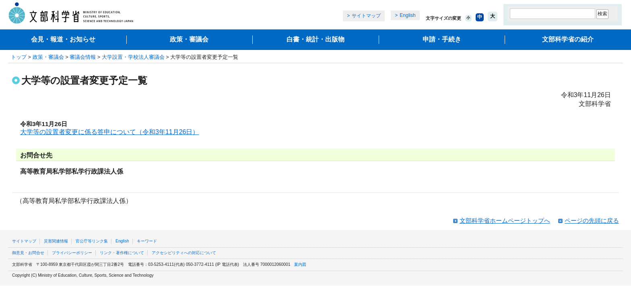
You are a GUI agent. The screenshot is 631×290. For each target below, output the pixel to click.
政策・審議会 (189, 39)
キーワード (147, 241)
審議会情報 (83, 57)
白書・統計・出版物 (315, 39)
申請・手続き (442, 39)
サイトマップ (366, 16)
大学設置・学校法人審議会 (133, 57)
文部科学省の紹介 (568, 39)
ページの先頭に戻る (592, 220)
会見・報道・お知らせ (63, 39)
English (407, 15)
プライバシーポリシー (72, 253)
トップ (19, 57)
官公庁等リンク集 (92, 241)
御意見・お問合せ (28, 253)
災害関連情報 (56, 241)
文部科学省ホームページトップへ (505, 220)
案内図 (300, 264)
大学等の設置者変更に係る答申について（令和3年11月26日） (109, 131)
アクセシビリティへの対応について (184, 253)
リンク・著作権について (122, 253)
